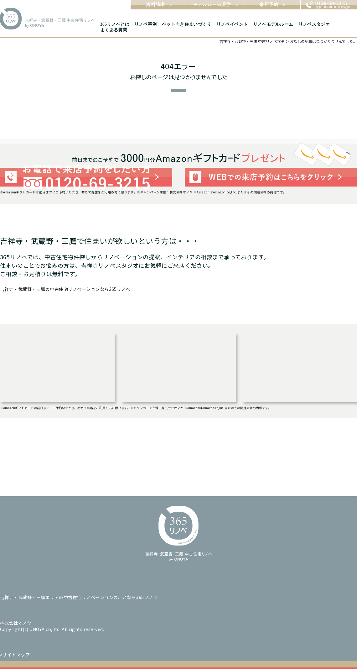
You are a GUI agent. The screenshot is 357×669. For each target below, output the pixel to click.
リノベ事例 (145, 24)
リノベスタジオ (314, 24)
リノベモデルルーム (273, 24)
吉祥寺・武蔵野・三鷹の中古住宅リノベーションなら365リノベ (65, 289)
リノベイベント (232, 24)
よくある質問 (113, 30)
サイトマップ (16, 654)
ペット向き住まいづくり (186, 24)
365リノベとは (114, 24)
